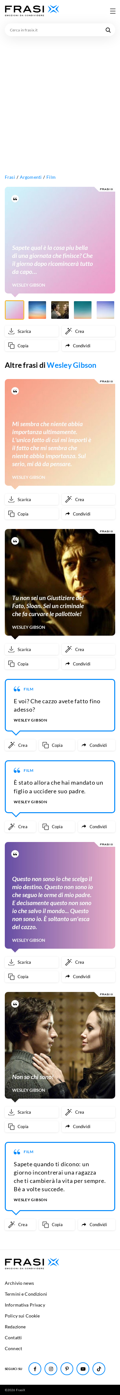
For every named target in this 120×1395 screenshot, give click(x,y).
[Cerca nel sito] (108, 30)
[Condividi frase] (89, 345)
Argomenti (31, 177)
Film (51, 177)
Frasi (10, 177)
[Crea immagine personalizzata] (89, 331)
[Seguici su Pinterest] (66, 1368)
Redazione (15, 1326)
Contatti (13, 1337)
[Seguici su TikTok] (98, 1368)
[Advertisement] (60, 99)
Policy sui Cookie (22, 1315)
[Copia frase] (32, 345)
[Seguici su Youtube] (82, 1368)
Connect (13, 1348)
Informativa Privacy (25, 1305)
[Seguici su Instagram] (50, 1368)
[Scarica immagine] (32, 331)
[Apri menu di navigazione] (112, 11)
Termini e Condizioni (26, 1294)
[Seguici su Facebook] (34, 1368)
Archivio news (19, 1283)
